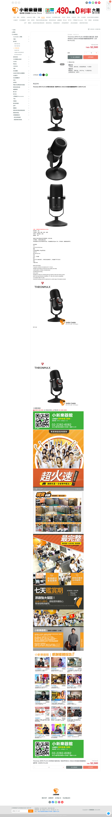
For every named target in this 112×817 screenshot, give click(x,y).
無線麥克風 (16, 50)
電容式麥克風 (17, 45)
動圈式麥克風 (17, 43)
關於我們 (44, 798)
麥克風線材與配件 (18, 54)
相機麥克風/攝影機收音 (19, 52)
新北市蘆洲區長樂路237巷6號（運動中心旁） (49, 811)
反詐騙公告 (58, 798)
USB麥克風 (16, 48)
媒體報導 (50, 798)
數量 (69, 52)
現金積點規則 (66, 798)
